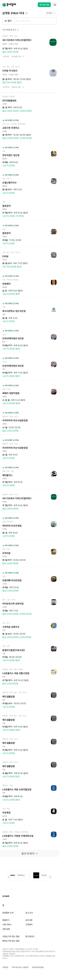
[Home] (9, 4)
